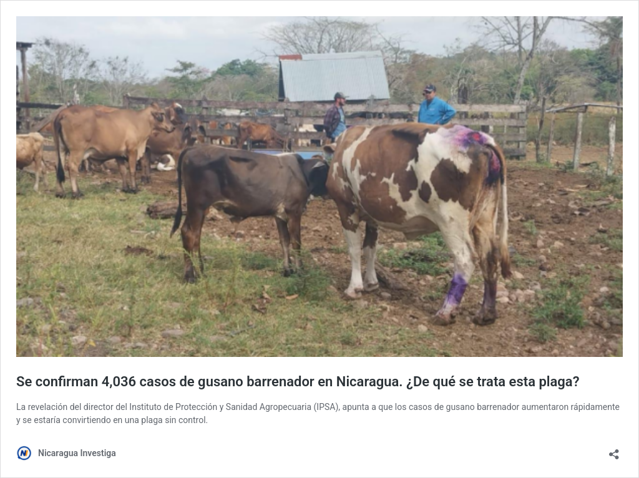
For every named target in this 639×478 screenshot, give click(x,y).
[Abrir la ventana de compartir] (614, 450)
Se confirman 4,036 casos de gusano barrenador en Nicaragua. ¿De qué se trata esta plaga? (298, 381)
